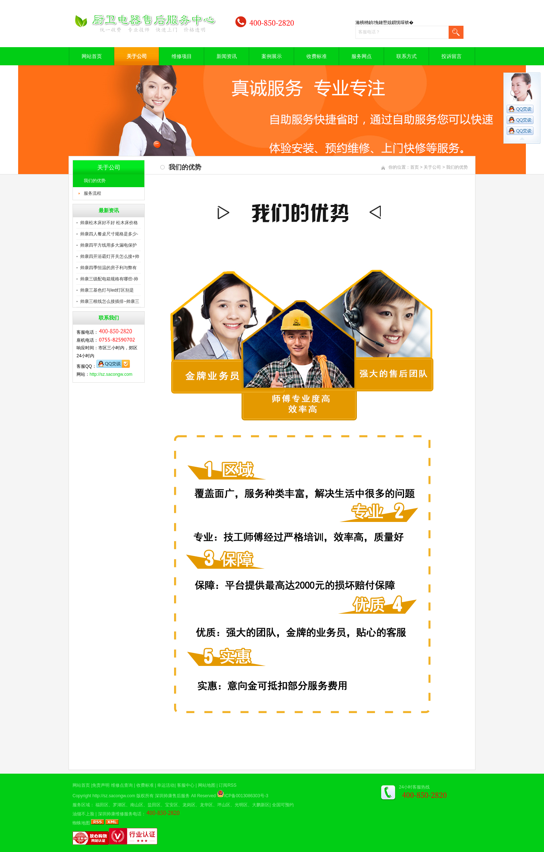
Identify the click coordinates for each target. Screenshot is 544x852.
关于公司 (137, 56)
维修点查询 (122, 785)
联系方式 (406, 56)
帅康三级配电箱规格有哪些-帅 (109, 278)
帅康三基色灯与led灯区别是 (107, 290)
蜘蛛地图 (81, 823)
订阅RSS (227, 785)
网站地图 (206, 785)
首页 (414, 167)
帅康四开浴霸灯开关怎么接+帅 (109, 256)
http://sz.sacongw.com (111, 374)
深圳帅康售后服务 (172, 795)
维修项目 (182, 56)
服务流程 (92, 193)
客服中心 (185, 785)
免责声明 (101, 785)
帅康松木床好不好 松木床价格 (109, 222)
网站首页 (92, 56)
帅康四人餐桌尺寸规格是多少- (109, 233)
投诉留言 (451, 56)
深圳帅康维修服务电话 (119, 813)
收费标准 (316, 56)
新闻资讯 (227, 56)
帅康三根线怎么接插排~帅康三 (109, 301)
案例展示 (271, 56)
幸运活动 (165, 785)
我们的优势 (95, 180)
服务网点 (361, 56)
